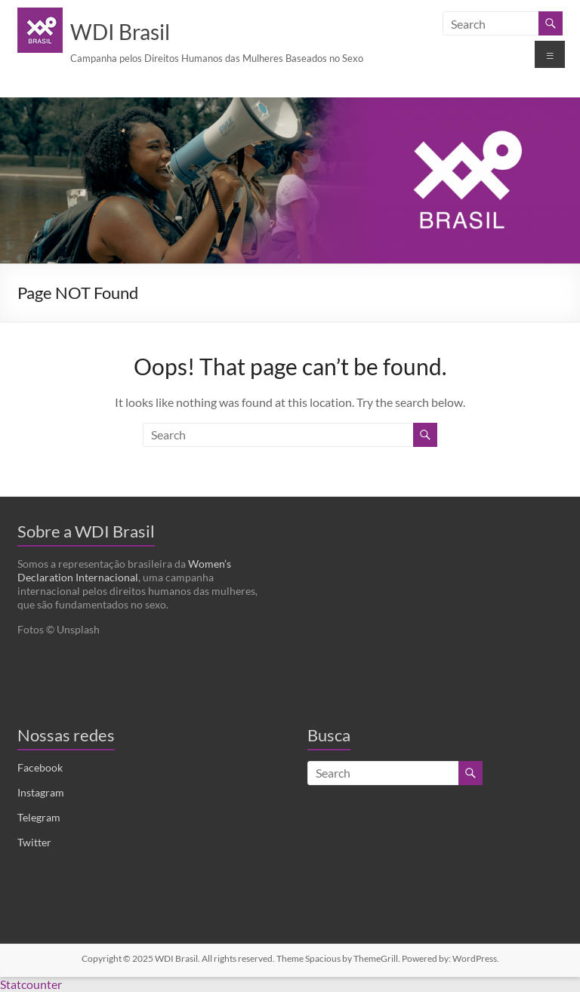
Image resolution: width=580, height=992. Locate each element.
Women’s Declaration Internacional (124, 570)
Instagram (40, 792)
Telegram (38, 817)
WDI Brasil (120, 32)
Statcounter (31, 984)
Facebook (40, 767)
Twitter (34, 842)
